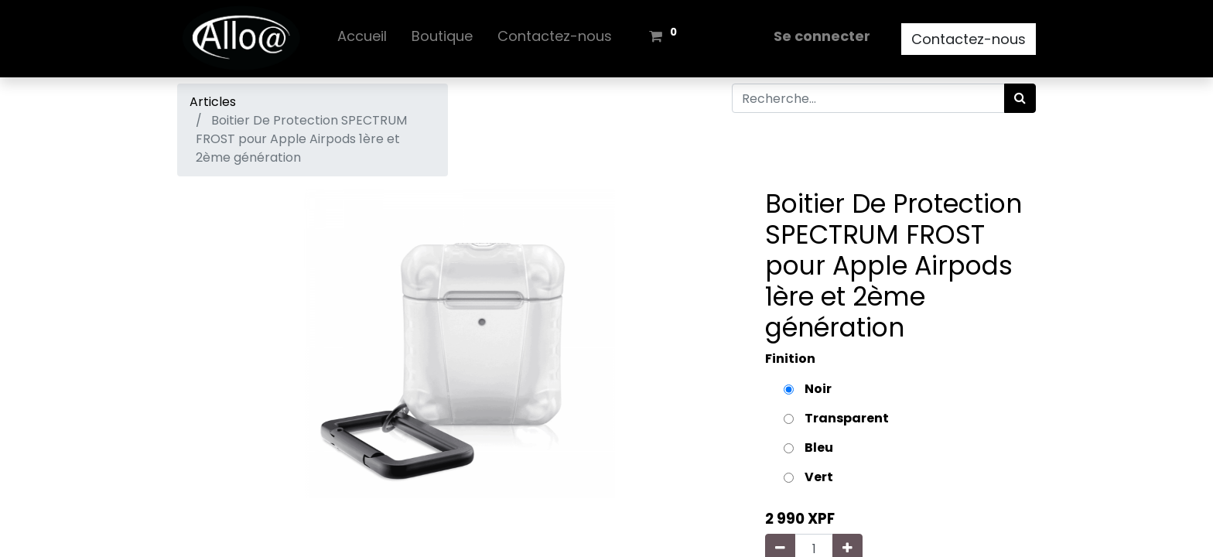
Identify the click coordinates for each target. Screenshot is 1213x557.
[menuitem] (362, 39)
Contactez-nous (968, 39)
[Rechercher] (1020, 98)
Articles (213, 102)
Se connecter (822, 36)
